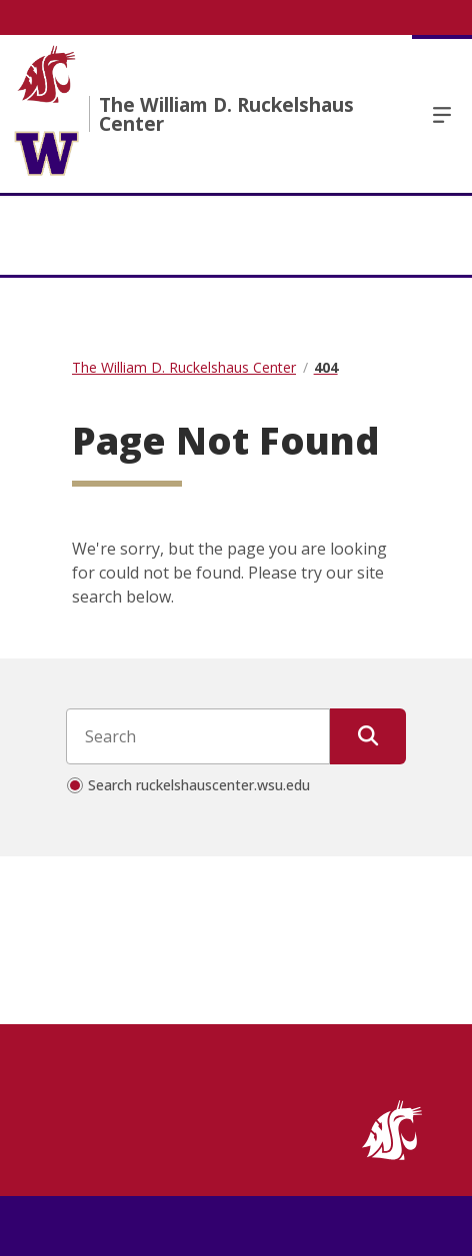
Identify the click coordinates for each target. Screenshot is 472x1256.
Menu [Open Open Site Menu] (442, 114)
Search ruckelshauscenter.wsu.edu (199, 784)
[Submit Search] (368, 736)
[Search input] (198, 736)
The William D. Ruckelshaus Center (226, 114)
